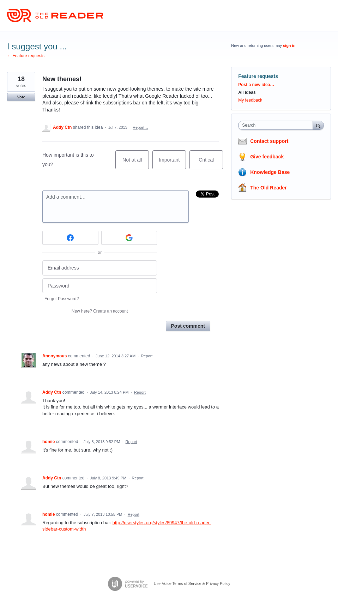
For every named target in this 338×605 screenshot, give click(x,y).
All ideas (246, 92)
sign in (289, 45)
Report (146, 356)
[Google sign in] (129, 238)
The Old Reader (268, 187)
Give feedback (267, 156)
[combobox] (277, 125)
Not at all (135, 163)
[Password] (99, 286)
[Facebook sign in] (70, 238)
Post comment (188, 326)
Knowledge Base (270, 172)
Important (172, 163)
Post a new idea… (256, 84)
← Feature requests (25, 55)
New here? (100, 311)
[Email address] (99, 268)
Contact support (269, 141)
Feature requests (258, 76)
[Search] (318, 125)
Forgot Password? (61, 298)
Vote (21, 97)
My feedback (250, 100)
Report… (140, 127)
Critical (211, 163)
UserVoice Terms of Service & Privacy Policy (192, 583)
